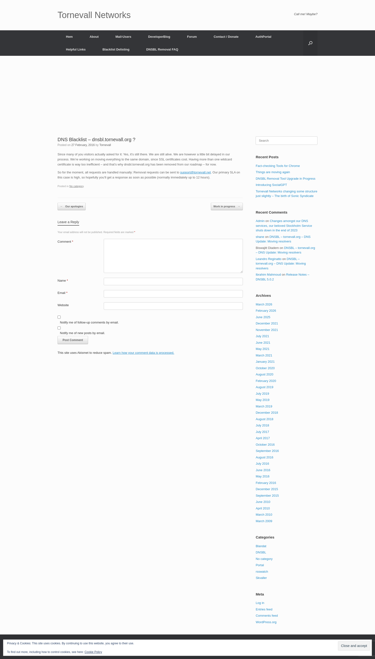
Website (63, 305)
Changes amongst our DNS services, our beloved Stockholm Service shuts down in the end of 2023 (284, 225)
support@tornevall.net (195, 172)
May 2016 (262, 476)
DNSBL (261, 552)
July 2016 (262, 463)
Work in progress (226, 206)
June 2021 (263, 342)
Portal (260, 565)
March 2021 (264, 355)
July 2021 (262, 336)
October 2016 (265, 444)
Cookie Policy (93, 652)
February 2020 (266, 381)
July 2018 (262, 425)
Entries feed (264, 609)
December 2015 (267, 489)
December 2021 (267, 323)
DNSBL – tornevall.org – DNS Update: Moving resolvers (281, 263)
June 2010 (263, 502)
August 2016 (264, 457)
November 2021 (267, 330)
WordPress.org (266, 622)
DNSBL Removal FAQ (162, 49)
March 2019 (264, 406)
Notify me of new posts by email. (82, 333)
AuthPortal (263, 36)
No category (76, 186)
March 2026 (264, 304)
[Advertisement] (187, 100)
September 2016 (267, 451)
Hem (69, 36)
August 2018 (264, 419)
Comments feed (267, 615)
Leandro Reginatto (268, 259)
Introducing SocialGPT (271, 185)
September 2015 (267, 495)
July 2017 (262, 432)
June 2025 (263, 317)
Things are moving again (273, 172)
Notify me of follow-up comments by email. (89, 322)
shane (260, 237)
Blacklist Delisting (116, 49)
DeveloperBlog (159, 36)
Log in (260, 603)
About (94, 36)
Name (63, 280)
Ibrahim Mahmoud (268, 274)
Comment (65, 241)
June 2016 (263, 470)
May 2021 (262, 349)
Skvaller (261, 578)
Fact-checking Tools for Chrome (278, 166)
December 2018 (267, 412)
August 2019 (264, 387)
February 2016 (266, 483)
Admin (260, 221)
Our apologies (71, 206)
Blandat (261, 546)
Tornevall (105, 145)
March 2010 (264, 514)
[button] (310, 43)
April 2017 (263, 438)
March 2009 (264, 521)
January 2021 (265, 361)
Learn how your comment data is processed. (143, 353)
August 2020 (264, 374)
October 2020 (265, 368)
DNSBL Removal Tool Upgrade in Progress (285, 178)
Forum (192, 36)
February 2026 (266, 310)
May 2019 (262, 400)
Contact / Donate (226, 36)
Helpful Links (76, 49)
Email (62, 293)
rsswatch (262, 571)
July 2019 (262, 393)
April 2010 (263, 508)
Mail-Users (123, 36)
